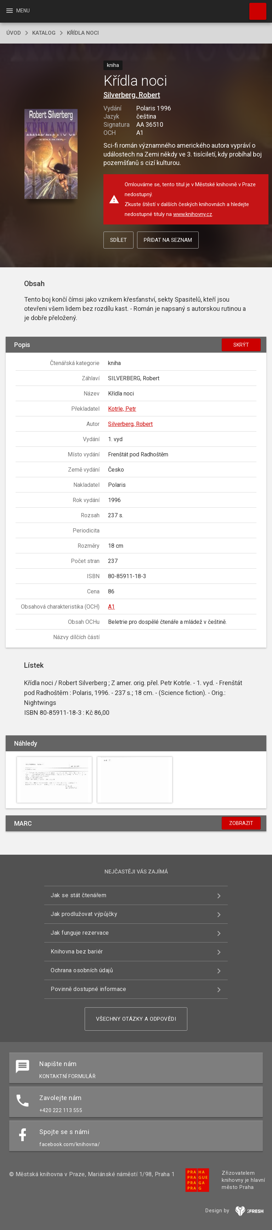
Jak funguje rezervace (80, 932)
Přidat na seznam (168, 240)
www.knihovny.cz (192, 214)
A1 (111, 606)
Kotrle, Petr (122, 408)
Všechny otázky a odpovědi (136, 1019)
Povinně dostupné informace (88, 989)
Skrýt (241, 345)
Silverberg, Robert (131, 95)
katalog (44, 33)
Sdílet (118, 240)
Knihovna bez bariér (77, 951)
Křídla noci (83, 33)
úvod (13, 33)
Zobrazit (241, 823)
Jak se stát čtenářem (78, 895)
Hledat (254, 8)
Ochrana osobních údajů (82, 970)
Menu (17, 10)
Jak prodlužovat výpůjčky (84, 914)
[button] (51, 154)
